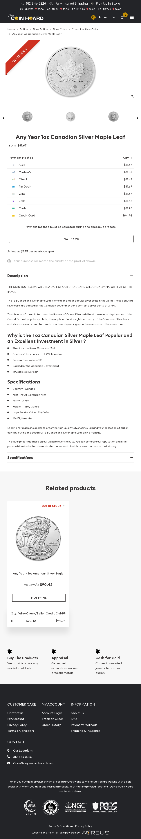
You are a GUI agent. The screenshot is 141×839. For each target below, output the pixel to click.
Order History (51, 725)
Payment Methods (84, 725)
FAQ (74, 719)
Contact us (15, 713)
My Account (15, 719)
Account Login (52, 713)
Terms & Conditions (21, 730)
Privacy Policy (17, 725)
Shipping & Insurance (85, 730)
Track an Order (52, 719)
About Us (77, 713)
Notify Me (71, 239)
